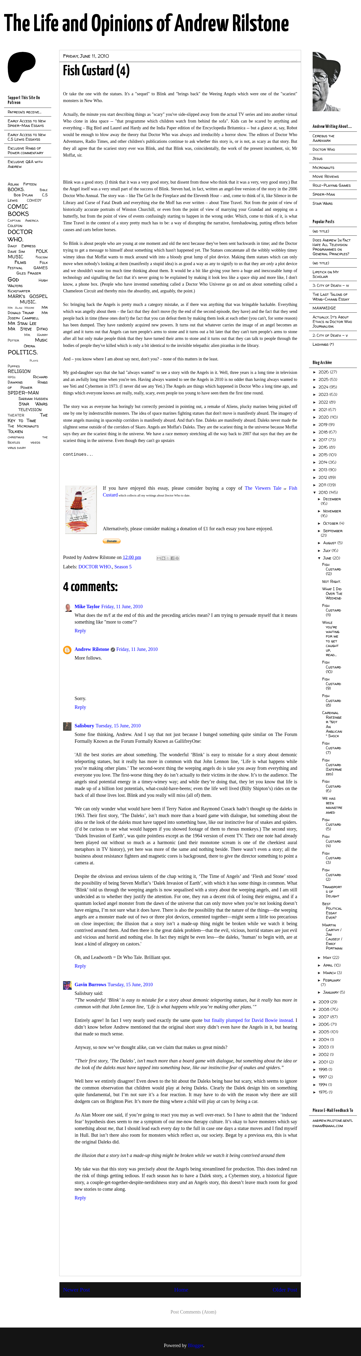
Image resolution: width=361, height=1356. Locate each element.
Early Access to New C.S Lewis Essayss (27, 137)
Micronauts (323, 167)
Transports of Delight (332, 891)
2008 (324, 1009)
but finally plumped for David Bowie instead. (249, 1020)
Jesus (317, 158)
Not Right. (331, 581)
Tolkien (15, 431)
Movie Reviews (326, 176)
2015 (324, 454)
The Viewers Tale (262, 488)
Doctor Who (324, 149)
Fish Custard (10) (331, 667)
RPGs (11, 377)
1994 (323, 1084)
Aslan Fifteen (22, 184)
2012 (323, 477)
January (331, 992)
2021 (323, 409)
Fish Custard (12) (331, 569)
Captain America (23, 220)
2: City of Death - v (330, 335)
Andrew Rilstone (92, 649)
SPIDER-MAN (23, 393)
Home (181, 1290)
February (332, 980)
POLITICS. (23, 352)
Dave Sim (16, 251)
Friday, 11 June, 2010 (122, 606)
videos (35, 442)
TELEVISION (30, 409)
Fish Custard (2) (331, 874)
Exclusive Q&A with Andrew (25, 164)
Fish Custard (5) (331, 824)
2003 (324, 1047)
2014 (324, 462)
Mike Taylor (87, 606)
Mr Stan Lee (22, 323)
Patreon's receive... (24, 112)
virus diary (17, 447)
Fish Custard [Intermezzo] (332, 767)
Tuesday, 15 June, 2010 (118, 725)
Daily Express (22, 245)
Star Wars (33, 404)
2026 (324, 372)
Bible (44, 189)
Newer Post (76, 1290)
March (330, 972)
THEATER (16, 415)
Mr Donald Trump (28, 310)
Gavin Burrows (90, 984)
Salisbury (84, 725)
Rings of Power (28, 384)
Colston (15, 225)
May (327, 957)
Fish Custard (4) (331, 841)
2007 (324, 1016)
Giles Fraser (28, 273)
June (328, 558)
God (13, 279)
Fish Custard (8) (331, 700)
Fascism (42, 257)
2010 (324, 492)
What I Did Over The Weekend (332, 593)
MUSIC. (28, 302)
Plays (34, 360)
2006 (325, 1024)
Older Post (285, 1290)
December (332, 499)
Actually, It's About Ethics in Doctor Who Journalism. (332, 321)
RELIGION (19, 371)
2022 (324, 402)
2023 (324, 394)
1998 (324, 1069)
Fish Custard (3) (331, 858)
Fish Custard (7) (331, 748)
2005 (324, 1031)
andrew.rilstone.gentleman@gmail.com (333, 1123)
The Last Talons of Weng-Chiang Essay (331, 297)
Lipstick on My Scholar (326, 274)
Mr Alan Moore (21, 308)
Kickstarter (19, 291)
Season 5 (123, 566)
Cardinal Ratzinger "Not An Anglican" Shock (332, 724)
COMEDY (34, 200)
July (327, 550)
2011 (323, 485)
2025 (324, 379)
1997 (323, 1077)
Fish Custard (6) (331, 786)
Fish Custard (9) (331, 683)
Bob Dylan (23, 195)
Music (41, 340)
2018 (324, 432)
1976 (324, 1092)
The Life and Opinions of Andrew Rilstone (146, 24)
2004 (324, 1039)
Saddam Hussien (33, 398)
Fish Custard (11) (331, 610)
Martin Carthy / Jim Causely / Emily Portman (332, 936)
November (332, 511)
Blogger (195, 1345)
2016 (324, 447)
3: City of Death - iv (331, 285)
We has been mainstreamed (332, 805)
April (328, 965)
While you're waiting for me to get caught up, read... (330, 638)
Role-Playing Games (332, 185)
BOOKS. (16, 189)
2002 (324, 1054)
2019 (324, 424)
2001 (324, 1062)
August (330, 542)
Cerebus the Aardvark (324, 138)
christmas (16, 437)
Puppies (14, 366)
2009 (324, 1002)
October (331, 523)
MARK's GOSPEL (28, 296)
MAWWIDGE (324, 308)
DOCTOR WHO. (95, 566)
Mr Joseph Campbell (28, 315)
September (332, 530)
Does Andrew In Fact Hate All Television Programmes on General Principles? (332, 247)
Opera (29, 346)
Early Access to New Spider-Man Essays (27, 123)
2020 (324, 417)
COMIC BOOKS (18, 210)
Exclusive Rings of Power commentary (25, 150)
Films (20, 262)
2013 (324, 469)
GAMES (40, 267)
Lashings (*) (323, 344)
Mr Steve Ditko (28, 329)
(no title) (321, 231)
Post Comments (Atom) (193, 1312)
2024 (324, 387)
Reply (80, 630)
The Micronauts (23, 426)
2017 (324, 439)
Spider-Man (324, 194)
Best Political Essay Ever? (332, 910)
